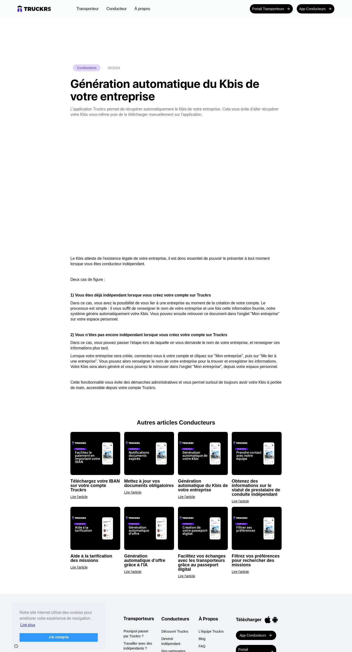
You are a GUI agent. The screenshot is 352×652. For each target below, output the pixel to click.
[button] (87, 8)
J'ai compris (59, 637)
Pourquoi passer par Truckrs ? (135, 633)
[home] (41, 9)
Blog (202, 639)
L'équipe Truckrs (211, 631)
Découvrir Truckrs (174, 631)
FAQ (202, 646)
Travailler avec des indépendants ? (137, 645)
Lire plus (27, 625)
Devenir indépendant (170, 641)
